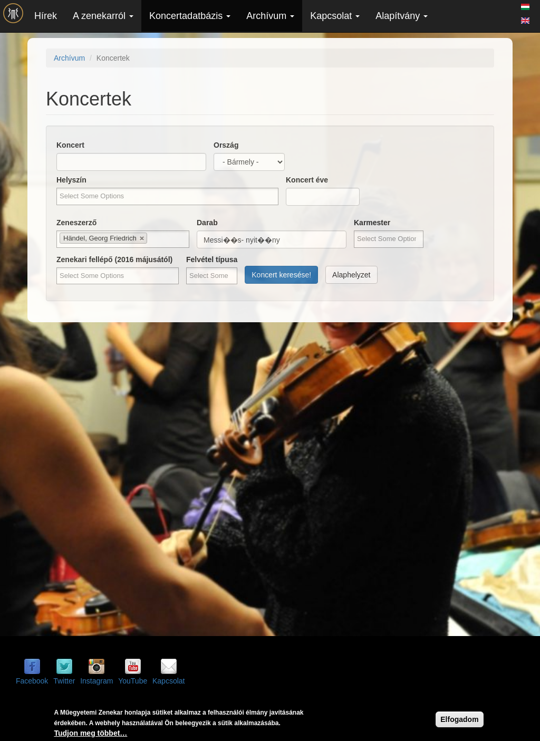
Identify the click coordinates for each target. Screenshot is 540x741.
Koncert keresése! (281, 275)
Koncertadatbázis (189, 16)
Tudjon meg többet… (90, 733)
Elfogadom (459, 719)
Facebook (32, 681)
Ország (226, 145)
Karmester (372, 222)
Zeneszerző (76, 222)
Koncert (70, 145)
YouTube (132, 681)
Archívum (270, 16)
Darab (207, 222)
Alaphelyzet (351, 275)
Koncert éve (307, 180)
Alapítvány (401, 16)
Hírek (45, 16)
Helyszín (71, 180)
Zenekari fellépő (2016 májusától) (114, 259)
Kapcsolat (335, 16)
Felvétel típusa (211, 259)
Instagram (96, 681)
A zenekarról (103, 16)
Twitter (64, 681)
